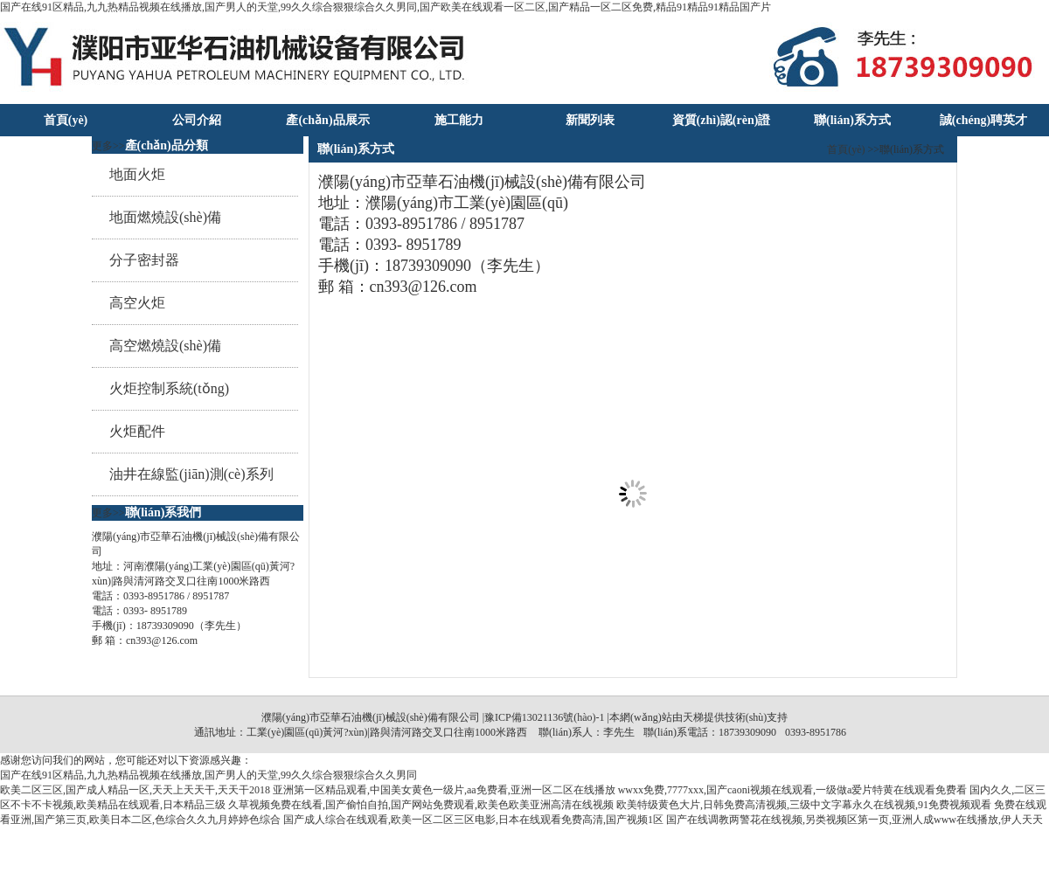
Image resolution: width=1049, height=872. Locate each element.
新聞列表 (590, 120)
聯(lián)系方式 (852, 120)
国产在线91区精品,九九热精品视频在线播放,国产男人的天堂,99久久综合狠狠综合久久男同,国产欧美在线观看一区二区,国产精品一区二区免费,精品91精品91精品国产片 (385, 7)
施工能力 (458, 120)
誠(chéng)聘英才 (983, 120)
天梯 (693, 717)
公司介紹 (196, 120)
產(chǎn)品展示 (327, 120)
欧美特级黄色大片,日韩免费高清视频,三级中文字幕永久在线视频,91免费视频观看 (803, 805)
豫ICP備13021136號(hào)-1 (544, 717)
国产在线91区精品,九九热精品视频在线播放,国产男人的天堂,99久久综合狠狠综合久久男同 (208, 775)
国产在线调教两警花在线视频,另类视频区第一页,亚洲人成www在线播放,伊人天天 (854, 819)
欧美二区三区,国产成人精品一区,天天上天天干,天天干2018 (135, 790)
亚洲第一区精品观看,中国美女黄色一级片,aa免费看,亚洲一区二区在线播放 (444, 790)
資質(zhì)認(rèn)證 (721, 120)
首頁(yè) (66, 120)
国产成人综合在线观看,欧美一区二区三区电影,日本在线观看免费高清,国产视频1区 (473, 819)
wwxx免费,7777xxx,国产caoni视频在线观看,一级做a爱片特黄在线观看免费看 (793, 790)
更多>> (108, 146)
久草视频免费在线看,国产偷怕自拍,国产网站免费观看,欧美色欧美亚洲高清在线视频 (421, 805)
